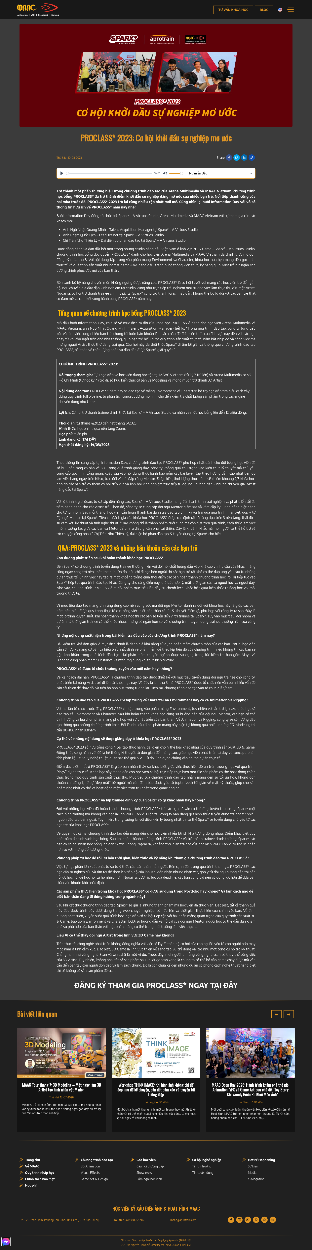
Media (252, 1173)
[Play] (62, 173)
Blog (264, 10)
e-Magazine (256, 1179)
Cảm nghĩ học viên (149, 1179)
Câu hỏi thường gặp (150, 1166)
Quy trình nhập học (39, 1173)
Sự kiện (253, 1166)
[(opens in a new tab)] (89, 439)
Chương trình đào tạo (97, 1160)
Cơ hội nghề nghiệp (206, 1160)
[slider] (109, 173)
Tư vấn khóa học (233, 10)
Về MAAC (32, 1166)
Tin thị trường (202, 1166)
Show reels (144, 1173)
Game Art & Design (94, 1179)
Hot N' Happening (261, 1160)
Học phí (31, 1185)
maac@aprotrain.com (183, 1220)
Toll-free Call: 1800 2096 (129, 1220)
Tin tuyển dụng (203, 1173)
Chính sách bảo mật (40, 1179)
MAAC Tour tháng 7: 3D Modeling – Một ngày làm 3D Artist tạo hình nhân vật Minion (61, 1087)
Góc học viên (146, 1160)
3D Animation (90, 1166)
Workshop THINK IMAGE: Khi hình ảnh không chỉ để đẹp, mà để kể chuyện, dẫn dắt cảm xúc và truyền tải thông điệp (156, 1089)
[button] (276, 1014)
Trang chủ (32, 1160)
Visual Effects (90, 1173)
